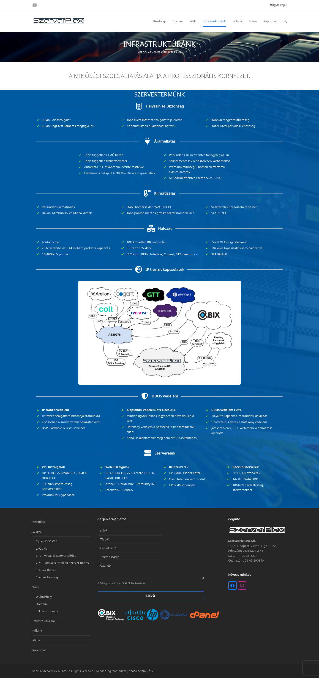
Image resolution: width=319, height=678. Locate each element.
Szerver (38, 531)
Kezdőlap (144, 52)
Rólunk (37, 630)
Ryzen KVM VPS (46, 541)
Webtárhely (44, 597)
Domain (41, 604)
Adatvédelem (137, 671)
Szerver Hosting (47, 577)
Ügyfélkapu (279, 5)
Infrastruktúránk (44, 621)
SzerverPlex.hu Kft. (54, 671)
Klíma (36, 640)
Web (36, 587)
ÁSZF (152, 671)
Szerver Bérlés (46, 570)
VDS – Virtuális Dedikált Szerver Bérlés (62, 563)
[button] (285, 21)
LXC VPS (41, 548)
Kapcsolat (39, 650)
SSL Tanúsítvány (47, 611)
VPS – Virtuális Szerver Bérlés (56, 556)
